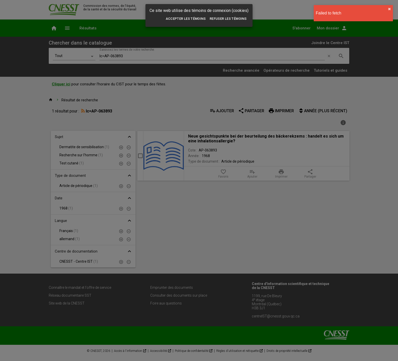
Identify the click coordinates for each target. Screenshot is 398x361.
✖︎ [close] (389, 9)
